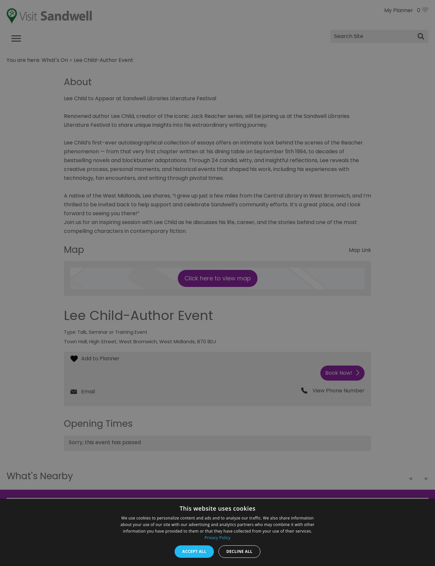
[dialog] (217, 283)
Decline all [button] (239, 551)
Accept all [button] (194, 551)
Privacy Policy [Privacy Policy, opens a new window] (217, 537)
